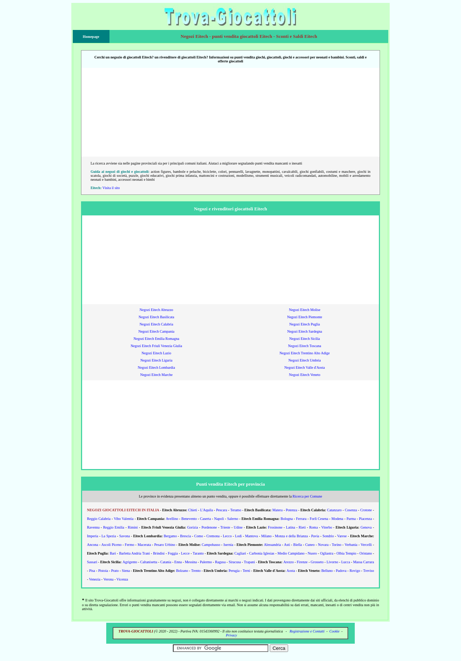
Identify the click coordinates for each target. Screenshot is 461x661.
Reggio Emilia (113, 527)
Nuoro (312, 553)
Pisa (92, 571)
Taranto (198, 553)
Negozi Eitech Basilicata (156, 317)
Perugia (234, 571)
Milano (266, 536)
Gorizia (192, 527)
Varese (342, 536)
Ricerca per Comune (307, 496)
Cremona (213, 536)
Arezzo (288, 562)
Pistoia (103, 571)
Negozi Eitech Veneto (304, 375)
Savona (124, 536)
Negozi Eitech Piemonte (304, 317)
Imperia (92, 536)
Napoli (219, 519)
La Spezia (109, 536)
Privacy (231, 635)
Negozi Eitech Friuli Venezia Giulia (156, 346)
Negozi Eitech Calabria (156, 324)
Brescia (185, 536)
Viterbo (326, 527)
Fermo (129, 545)
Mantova (251, 536)
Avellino (172, 519)
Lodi (238, 536)
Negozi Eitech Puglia (304, 324)
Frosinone (275, 527)
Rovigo (354, 571)
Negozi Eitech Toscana (304, 346)
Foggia (173, 553)
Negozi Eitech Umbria (304, 360)
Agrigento (129, 562)
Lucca (345, 562)
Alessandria (272, 545)
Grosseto (317, 562)
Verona (108, 579)
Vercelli (366, 545)
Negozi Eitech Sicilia (304, 339)
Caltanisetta (148, 562)
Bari (113, 553)
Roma (313, 527)
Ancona (92, 545)
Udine (238, 527)
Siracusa (235, 562)
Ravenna (93, 527)
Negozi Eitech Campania (156, 331)
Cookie (334, 631)
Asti (287, 545)
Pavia (315, 536)
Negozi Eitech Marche (156, 375)
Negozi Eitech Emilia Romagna (156, 339)
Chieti (192, 510)
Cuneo (309, 545)
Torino (336, 545)
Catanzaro (334, 510)
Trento (196, 571)
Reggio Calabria (99, 519)
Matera (277, 510)
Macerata (144, 545)
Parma (351, 519)
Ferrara (301, 519)
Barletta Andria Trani (134, 553)
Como (198, 536)
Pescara (221, 510)
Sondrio (328, 536)
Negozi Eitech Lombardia (156, 367)
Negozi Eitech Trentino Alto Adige (304, 353)
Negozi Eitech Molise (304, 310)
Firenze (302, 562)
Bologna (287, 519)
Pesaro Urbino (164, 545)
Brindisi (159, 553)
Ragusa (220, 562)
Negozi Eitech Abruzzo (156, 310)
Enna (178, 562)
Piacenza (365, 519)
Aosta (291, 571)
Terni (246, 571)
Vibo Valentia (124, 519)
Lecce (185, 553)
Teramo (235, 510)
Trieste (225, 527)
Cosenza (351, 510)
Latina (290, 527)
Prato (114, 571)
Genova (366, 527)
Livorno (332, 562)
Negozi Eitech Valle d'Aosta (305, 367)
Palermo (206, 562)
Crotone (366, 510)
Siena (126, 571)
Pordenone (209, 527)
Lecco (227, 536)
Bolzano (182, 571)
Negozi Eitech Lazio (156, 353)
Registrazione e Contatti (307, 631)
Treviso (368, 571)
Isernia (228, 545)
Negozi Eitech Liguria (156, 360)
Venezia (94, 579)
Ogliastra (327, 553)
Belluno (327, 571)
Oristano (365, 553)
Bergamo (170, 536)
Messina (191, 562)
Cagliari (240, 553)
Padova (341, 571)
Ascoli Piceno (111, 545)
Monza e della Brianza (291, 536)
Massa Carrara (363, 562)
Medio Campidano (291, 553)
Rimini (133, 527)
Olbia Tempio (346, 553)
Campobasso (211, 545)
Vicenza (122, 579)
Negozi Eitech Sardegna (304, 331)
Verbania (351, 545)
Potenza (291, 510)
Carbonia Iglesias (261, 553)
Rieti (302, 527)
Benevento (189, 519)
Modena (337, 519)
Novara (323, 545)
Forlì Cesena (319, 519)
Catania (165, 562)
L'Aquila (206, 510)
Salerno (232, 519)
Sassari (92, 562)
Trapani (249, 562)
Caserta (205, 519)
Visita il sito (111, 188)
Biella (297, 545)
